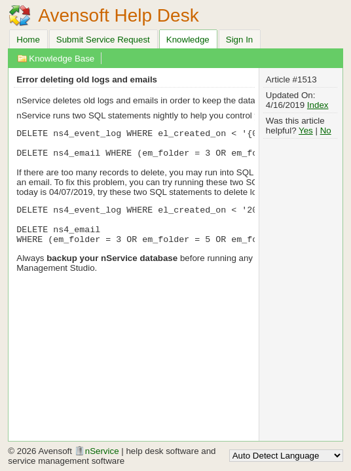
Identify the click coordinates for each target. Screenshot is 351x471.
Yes (306, 130)
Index (318, 105)
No (325, 130)
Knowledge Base (61, 58)
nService (97, 451)
